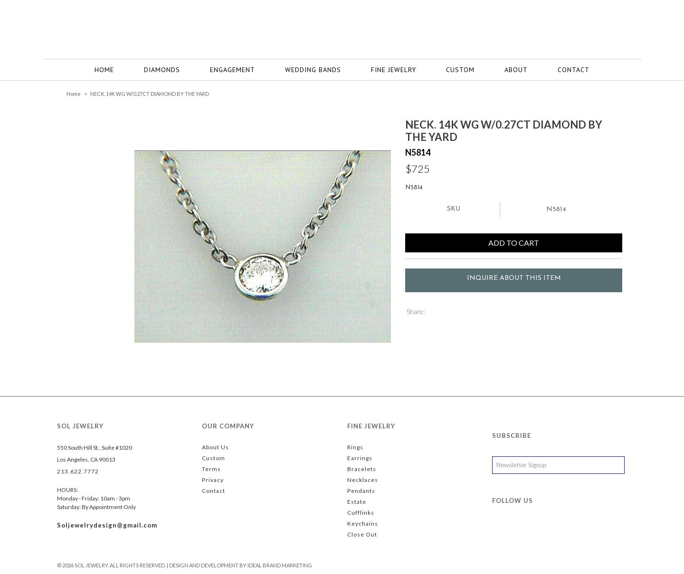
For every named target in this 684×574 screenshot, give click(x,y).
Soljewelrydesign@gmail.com (107, 525)
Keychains (362, 523)
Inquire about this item (514, 278)
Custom (460, 69)
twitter (522, 530)
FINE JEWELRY (393, 69)
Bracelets (361, 468)
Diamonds (162, 69)
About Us (215, 447)
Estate (356, 501)
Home (104, 69)
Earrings (359, 458)
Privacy (213, 479)
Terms (211, 468)
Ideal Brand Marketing (279, 565)
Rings (355, 447)
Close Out (362, 534)
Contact (213, 490)
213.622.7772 (78, 471)
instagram (542, 530)
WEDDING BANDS (313, 69)
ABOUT (516, 69)
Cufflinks (360, 512)
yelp (562, 530)
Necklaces (362, 479)
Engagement (232, 69)
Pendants (361, 490)
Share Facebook (447, 312)
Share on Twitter (433, 312)
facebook (502, 530)
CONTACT (573, 69)
